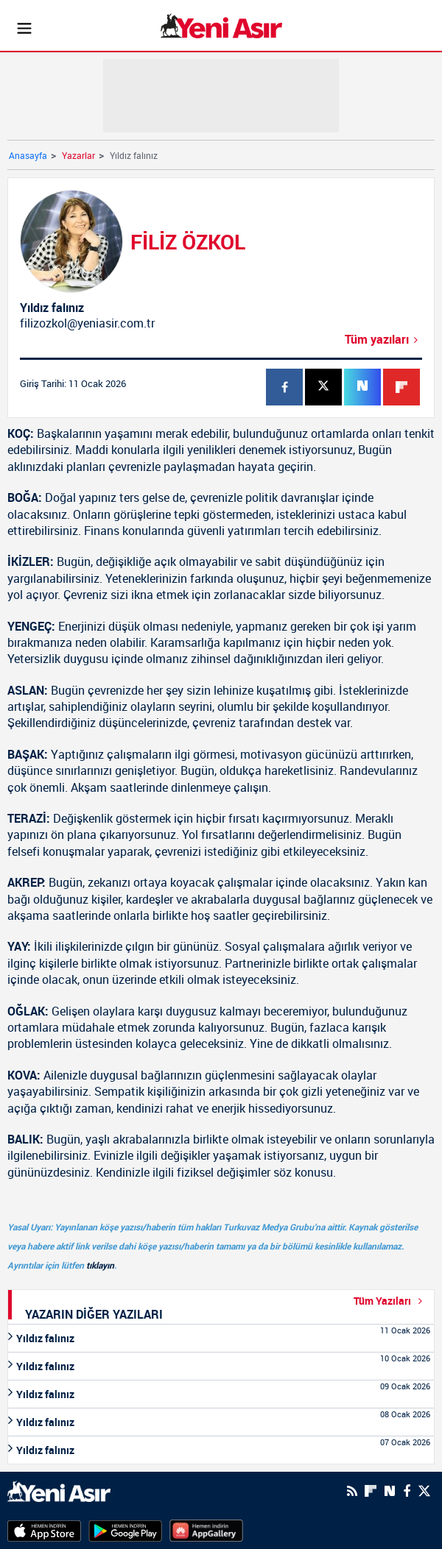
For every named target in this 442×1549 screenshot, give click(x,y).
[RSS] (352, 1491)
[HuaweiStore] (206, 1530)
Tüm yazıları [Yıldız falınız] (383, 339)
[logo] (58, 1490)
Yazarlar (78, 155)
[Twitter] (424, 1491)
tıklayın (100, 1265)
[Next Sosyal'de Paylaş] (390, 1491)
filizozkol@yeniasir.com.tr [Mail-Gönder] (87, 323)
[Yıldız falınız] (221, 1338)
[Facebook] (406, 1491)
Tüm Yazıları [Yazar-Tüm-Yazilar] (390, 1301)
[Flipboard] (370, 1491)
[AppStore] (44, 1530)
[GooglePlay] (125, 1530)
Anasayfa (28, 155)
